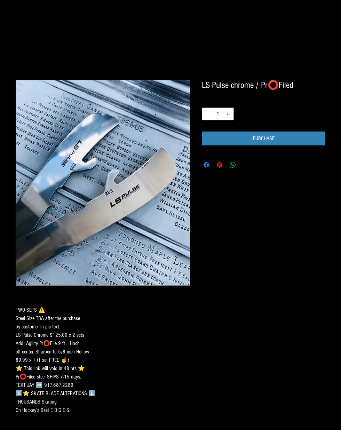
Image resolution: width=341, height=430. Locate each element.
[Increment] (228, 114)
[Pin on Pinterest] (219, 165)
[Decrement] (207, 114)
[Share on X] (246, 165)
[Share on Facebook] (206, 165)
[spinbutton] (218, 114)
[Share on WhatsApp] (233, 165)
